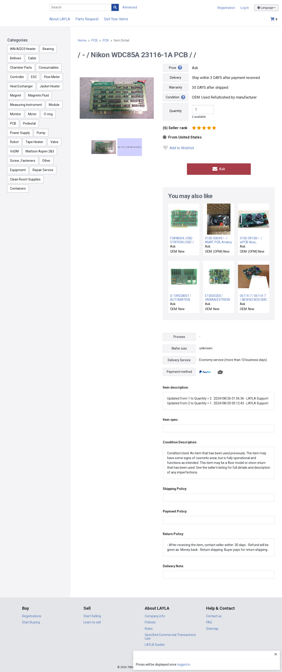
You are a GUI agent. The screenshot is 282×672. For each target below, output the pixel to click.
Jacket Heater (50, 86)
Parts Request (86, 19)
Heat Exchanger (21, 86)
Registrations (31, 615)
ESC (34, 77)
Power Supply (20, 133)
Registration (226, 8)
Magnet (15, 95)
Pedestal (29, 123)
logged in (251, 664)
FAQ (209, 622)
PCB (13, 123)
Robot (14, 142)
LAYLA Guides (155, 644)
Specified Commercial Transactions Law (170, 636)
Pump (41, 133)
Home (82, 40)
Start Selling (92, 615)
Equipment (18, 170)
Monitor (15, 114)
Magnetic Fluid (38, 95)
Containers (18, 188)
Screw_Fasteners (22, 160)
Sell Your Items (116, 19)
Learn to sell (92, 622)
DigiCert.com (141, 657)
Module (54, 105)
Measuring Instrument (26, 105)
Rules (149, 628)
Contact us (214, 615)
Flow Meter (52, 77)
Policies (150, 622)
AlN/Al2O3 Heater (23, 49)
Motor (32, 114)
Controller (17, 77)
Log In (245, 8)
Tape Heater (34, 142)
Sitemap (212, 628)
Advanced (129, 7)
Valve (54, 142)
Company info (155, 615)
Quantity (175, 111)
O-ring (48, 114)
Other (46, 160)
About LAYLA (59, 19)
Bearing (48, 49)
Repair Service (43, 170)
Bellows (15, 58)
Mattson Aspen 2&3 (40, 151)
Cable (32, 58)
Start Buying (31, 622)
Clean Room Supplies (25, 179)
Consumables (49, 67)
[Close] (275, 654)
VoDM (14, 151)
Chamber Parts (21, 67)
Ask (218, 169)
